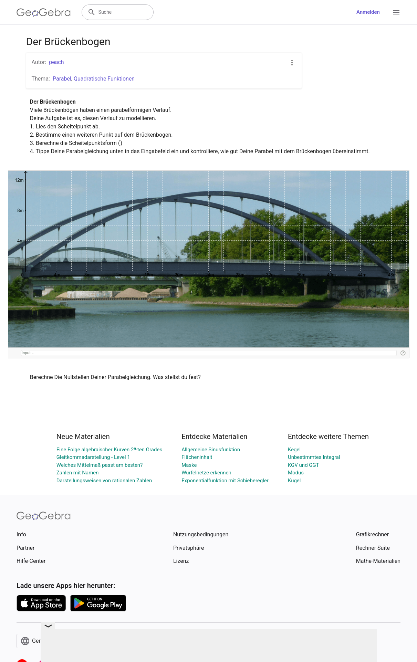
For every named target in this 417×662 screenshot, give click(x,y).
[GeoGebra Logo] (44, 12)
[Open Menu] (396, 12)
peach (56, 62)
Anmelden (368, 12)
